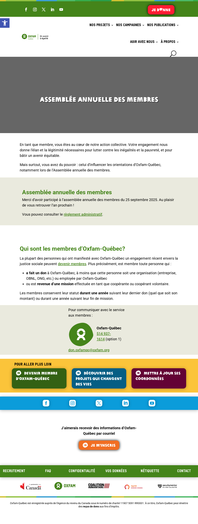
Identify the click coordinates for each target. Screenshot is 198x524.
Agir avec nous (142, 42)
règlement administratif (83, 214)
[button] (4, 23)
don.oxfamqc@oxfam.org (88, 350)
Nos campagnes (128, 25)
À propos (168, 42)
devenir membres (72, 264)
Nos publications (161, 25)
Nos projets (100, 25)
